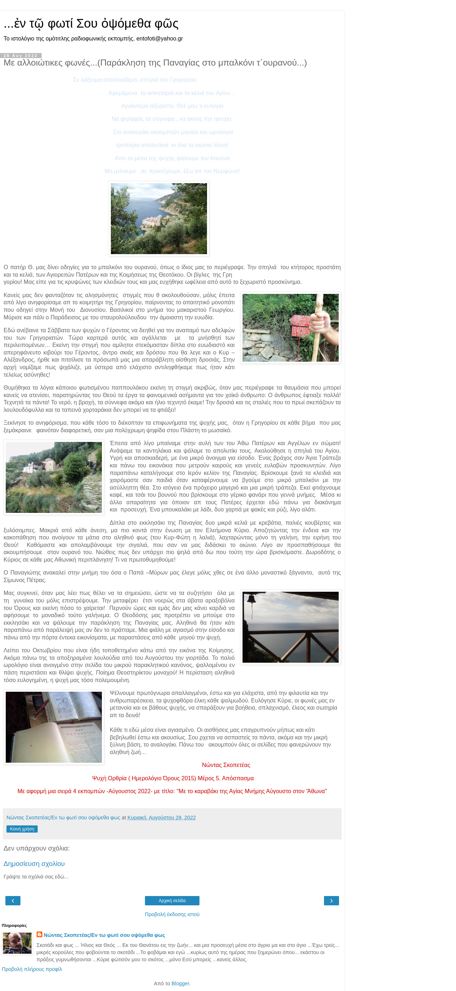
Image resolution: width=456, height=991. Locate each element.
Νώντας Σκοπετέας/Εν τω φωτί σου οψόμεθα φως (104, 935)
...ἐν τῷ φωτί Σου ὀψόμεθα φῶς (91, 23)
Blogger (180, 983)
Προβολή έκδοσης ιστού (172, 914)
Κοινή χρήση (22, 829)
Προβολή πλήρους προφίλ (32, 969)
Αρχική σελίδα (172, 900)
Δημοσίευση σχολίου (34, 863)
